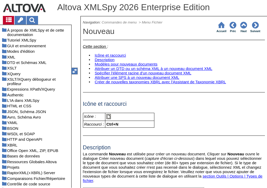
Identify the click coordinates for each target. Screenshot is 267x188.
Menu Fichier (152, 22)
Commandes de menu (120, 22)
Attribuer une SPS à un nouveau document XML (137, 77)
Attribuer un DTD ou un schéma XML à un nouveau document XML (153, 68)
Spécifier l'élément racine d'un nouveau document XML (143, 73)
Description (104, 59)
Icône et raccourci (110, 55)
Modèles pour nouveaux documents (126, 64)
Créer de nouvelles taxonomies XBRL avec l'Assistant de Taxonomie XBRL (160, 82)
